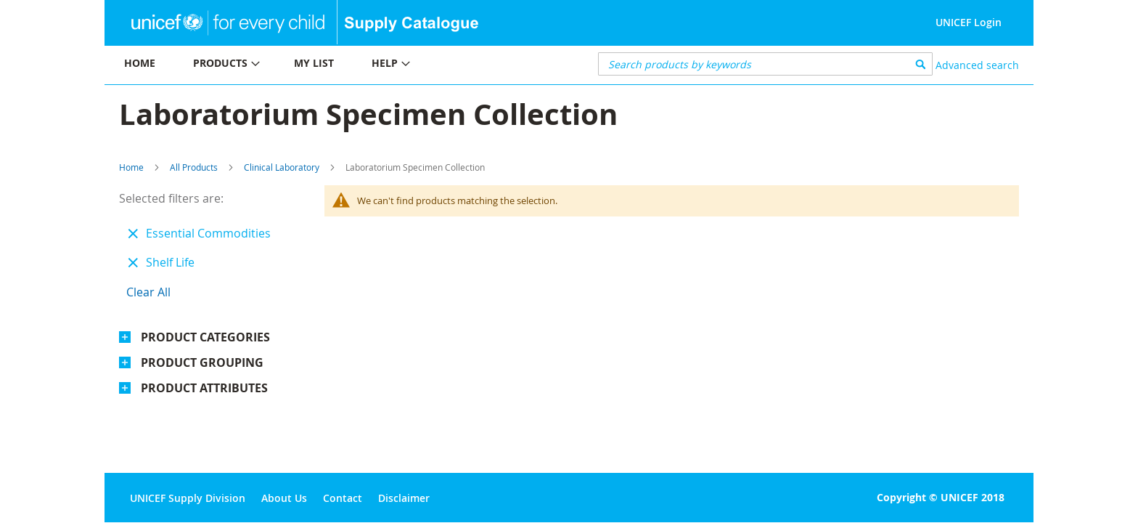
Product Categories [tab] (205, 337)
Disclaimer (404, 498)
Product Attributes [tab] (204, 388)
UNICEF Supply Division (187, 498)
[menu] (337, 65)
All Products (194, 167)
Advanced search (977, 65)
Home (131, 167)
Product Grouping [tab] (202, 362)
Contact (342, 498)
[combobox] (765, 64)
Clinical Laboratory (281, 167)
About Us (284, 498)
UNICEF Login (969, 22)
